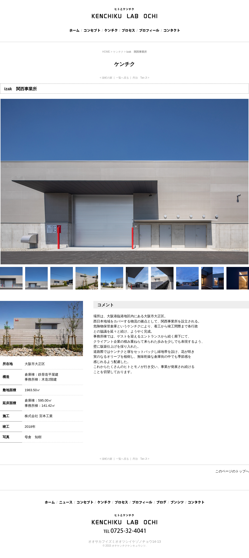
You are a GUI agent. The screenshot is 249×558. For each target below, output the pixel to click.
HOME (106, 51)
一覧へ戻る (122, 77)
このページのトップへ (232, 471)
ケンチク (118, 51)
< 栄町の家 (106, 77)
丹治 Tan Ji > (141, 77)
